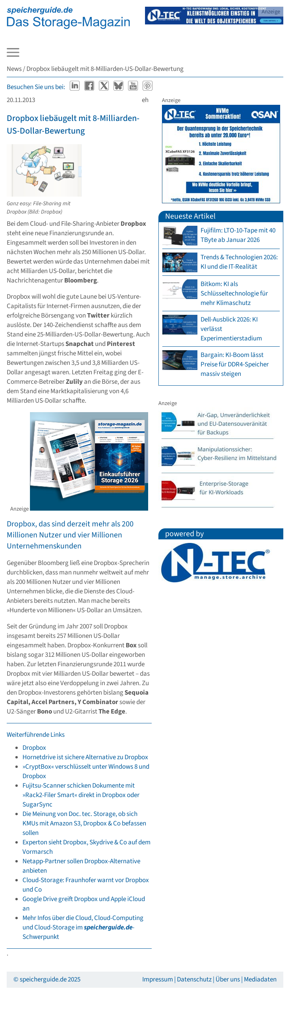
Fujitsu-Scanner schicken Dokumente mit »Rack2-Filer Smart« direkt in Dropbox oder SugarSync (80, 795)
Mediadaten (260, 979)
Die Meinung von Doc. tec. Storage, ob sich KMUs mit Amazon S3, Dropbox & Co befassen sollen (84, 823)
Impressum (157, 979)
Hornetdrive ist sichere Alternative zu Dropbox (85, 757)
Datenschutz (194, 979)
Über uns (228, 979)
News (14, 69)
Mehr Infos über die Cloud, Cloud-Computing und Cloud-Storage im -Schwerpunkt (82, 927)
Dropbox (34, 748)
